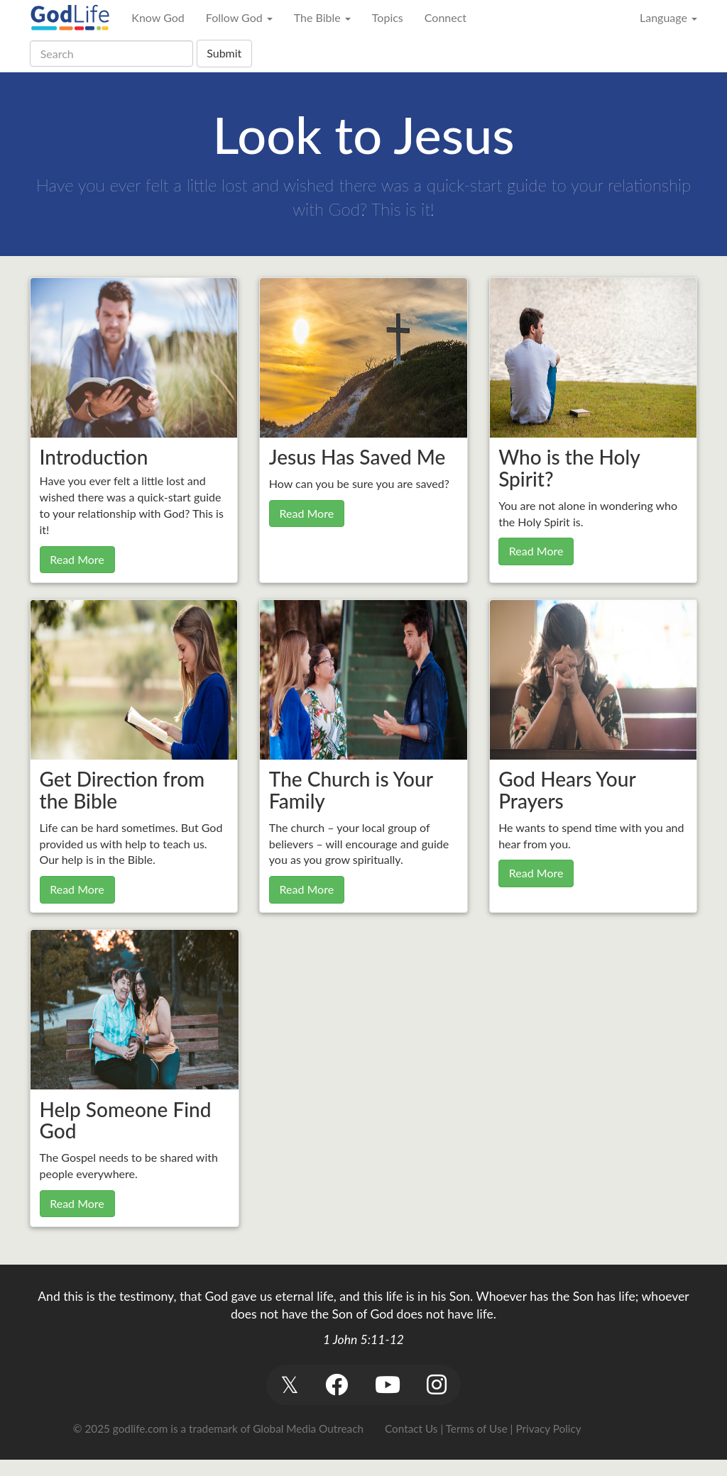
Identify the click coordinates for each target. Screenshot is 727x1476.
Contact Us (411, 1428)
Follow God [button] (239, 17)
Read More (77, 559)
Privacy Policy (548, 1428)
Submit (224, 53)
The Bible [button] (322, 17)
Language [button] (668, 17)
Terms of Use (477, 1428)
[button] (289, 1385)
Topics (387, 17)
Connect (445, 17)
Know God (157, 17)
